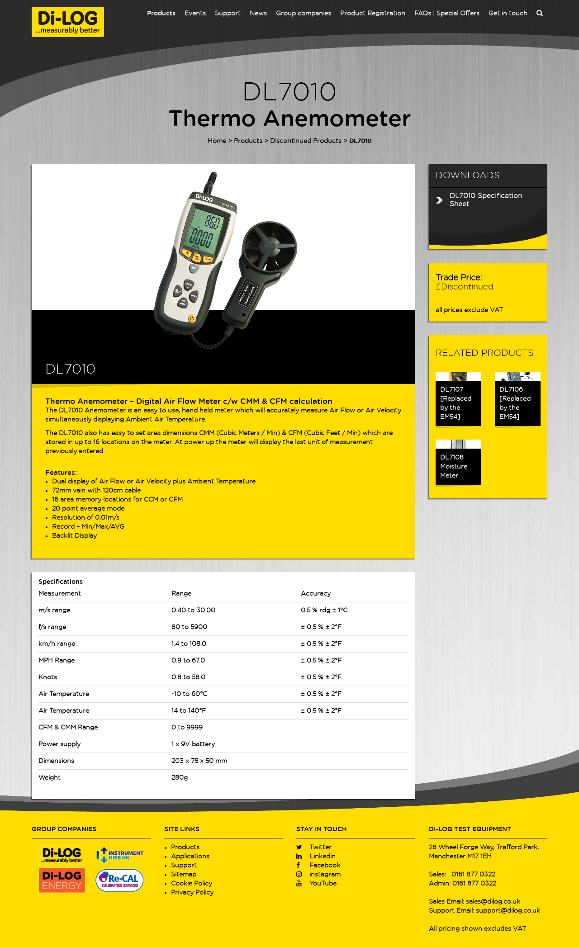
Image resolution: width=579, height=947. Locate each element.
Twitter (314, 847)
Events (195, 13)
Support (228, 13)
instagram (318, 874)
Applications (190, 856)
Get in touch (508, 13)
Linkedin (316, 856)
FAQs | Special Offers (446, 13)
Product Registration (372, 13)
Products (161, 13)
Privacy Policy (192, 893)
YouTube (316, 884)
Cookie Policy (191, 884)
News (258, 13)
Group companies (303, 13)
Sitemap (183, 874)
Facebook (318, 865)
